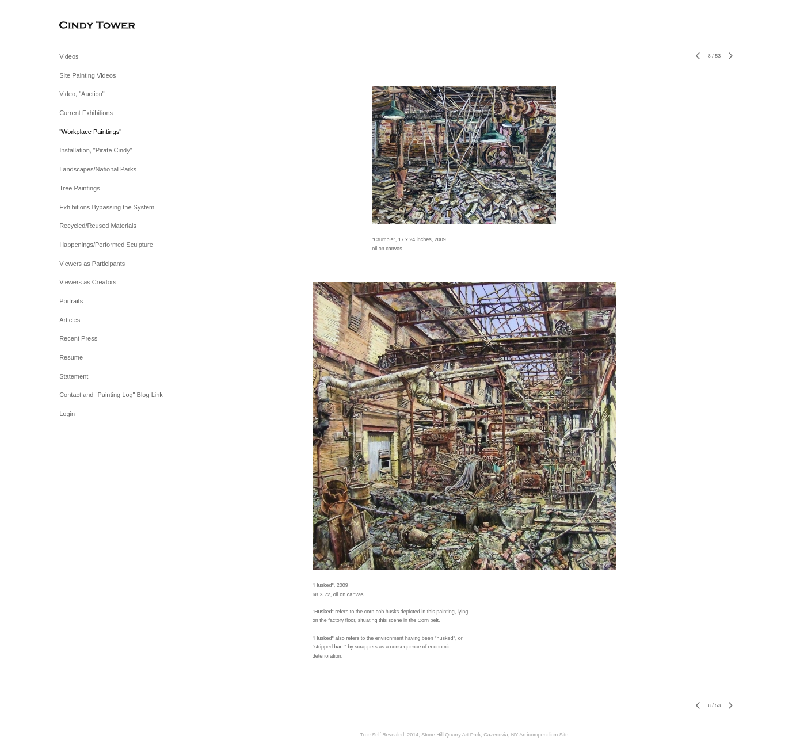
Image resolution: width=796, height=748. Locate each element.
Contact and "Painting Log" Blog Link (111, 394)
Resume (71, 357)
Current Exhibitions (86, 112)
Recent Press (78, 338)
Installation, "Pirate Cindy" (95, 150)
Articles (69, 319)
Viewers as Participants (92, 263)
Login (67, 413)
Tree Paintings (79, 188)
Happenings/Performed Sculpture (106, 244)
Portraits (71, 300)
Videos (68, 56)
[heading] (88, 25)
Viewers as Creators (87, 281)
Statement (73, 376)
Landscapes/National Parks (97, 169)
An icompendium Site (543, 735)
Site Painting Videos (87, 75)
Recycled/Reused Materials (97, 225)
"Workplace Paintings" (90, 131)
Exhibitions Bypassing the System (106, 207)
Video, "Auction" (82, 93)
